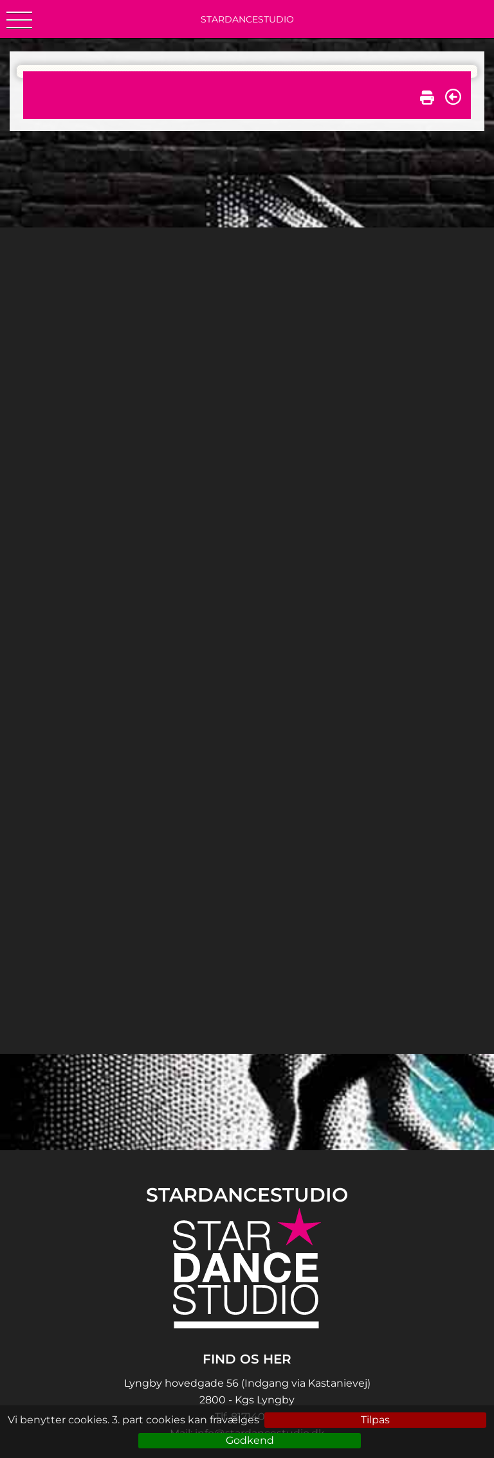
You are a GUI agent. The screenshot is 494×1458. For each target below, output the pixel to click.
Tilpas (375, 1420)
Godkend (250, 1440)
